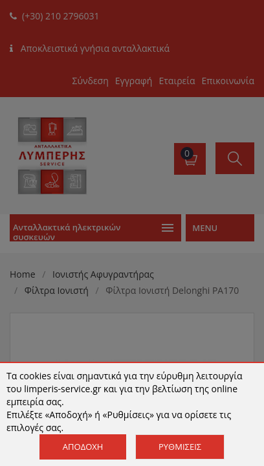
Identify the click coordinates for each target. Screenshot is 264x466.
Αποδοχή (83, 446)
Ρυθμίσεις (180, 446)
